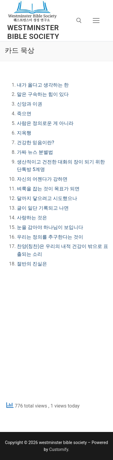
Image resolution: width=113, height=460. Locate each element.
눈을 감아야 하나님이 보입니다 (50, 227)
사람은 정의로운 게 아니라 (45, 123)
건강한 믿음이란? (35, 142)
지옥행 (24, 133)
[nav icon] (96, 20)
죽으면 (24, 113)
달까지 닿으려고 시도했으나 (47, 198)
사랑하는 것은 (32, 217)
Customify (58, 449)
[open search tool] (79, 20)
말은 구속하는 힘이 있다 (43, 94)
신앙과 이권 (29, 104)
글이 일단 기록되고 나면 (43, 208)
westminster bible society (33, 32)
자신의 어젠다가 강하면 (42, 179)
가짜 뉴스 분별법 (35, 152)
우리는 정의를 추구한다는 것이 (50, 237)
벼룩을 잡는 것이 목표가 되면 (48, 189)
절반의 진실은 (32, 264)
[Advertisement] (56, 334)
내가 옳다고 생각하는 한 (43, 85)
